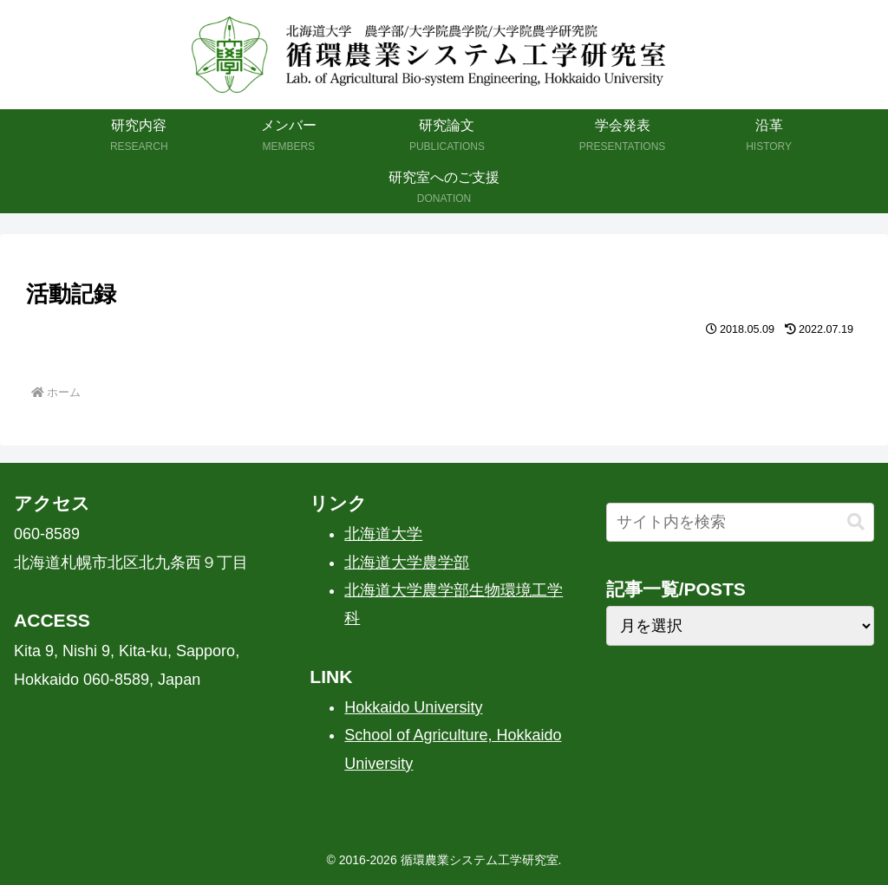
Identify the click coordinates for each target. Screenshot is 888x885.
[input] (740, 522)
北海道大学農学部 (406, 562)
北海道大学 (383, 534)
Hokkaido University (413, 707)
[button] (856, 522)
